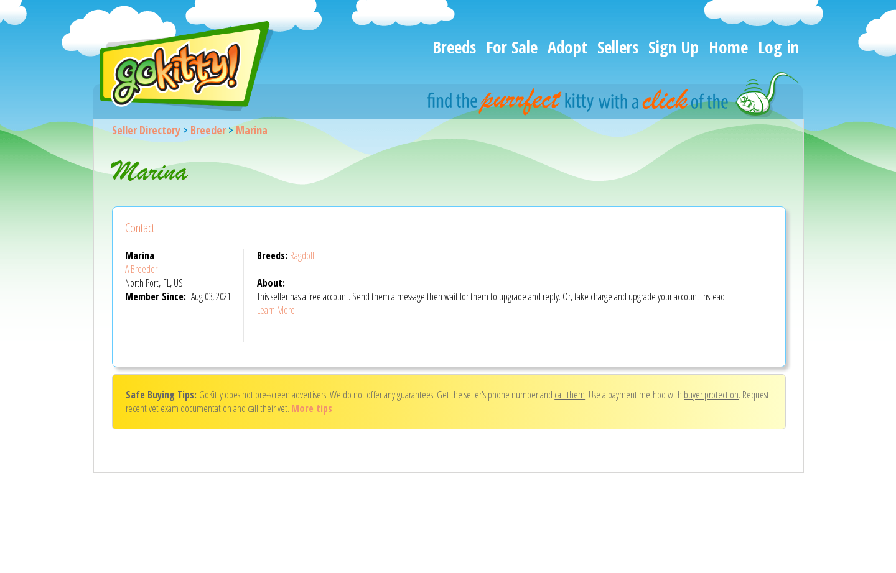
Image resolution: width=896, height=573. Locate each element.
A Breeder (141, 269)
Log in (778, 46)
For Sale (512, 46)
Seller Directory (146, 129)
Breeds (454, 46)
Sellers (617, 46)
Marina (252, 129)
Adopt (567, 46)
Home (728, 46)
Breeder (208, 129)
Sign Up (673, 46)
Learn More (276, 310)
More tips (311, 408)
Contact (139, 227)
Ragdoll (302, 255)
